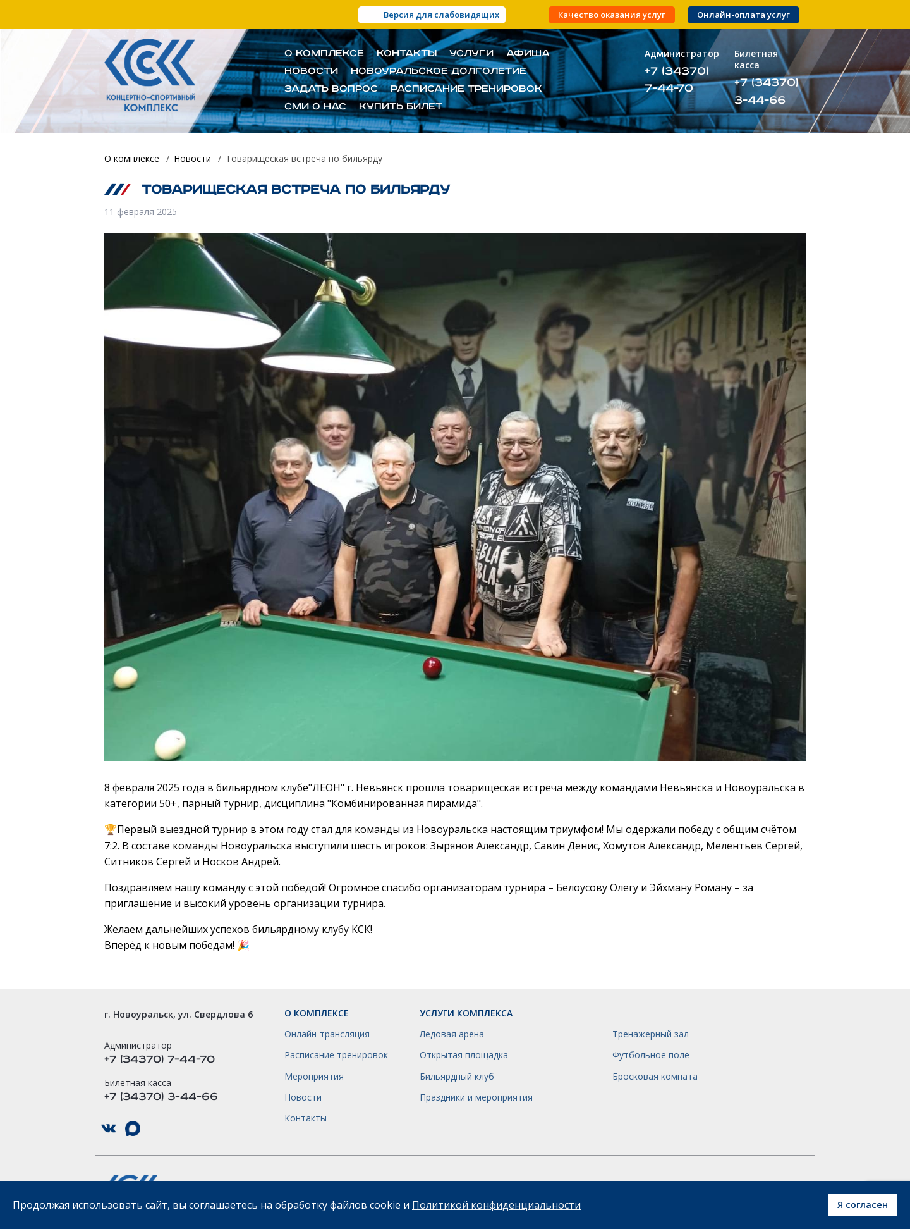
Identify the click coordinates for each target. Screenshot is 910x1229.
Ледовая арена (452, 1034)
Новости (311, 71)
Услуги (471, 53)
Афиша (528, 53)
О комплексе (324, 53)
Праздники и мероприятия (476, 1097)
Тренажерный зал (650, 1034)
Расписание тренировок (466, 89)
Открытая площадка (464, 1055)
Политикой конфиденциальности (496, 1205)
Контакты (407, 53)
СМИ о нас (315, 107)
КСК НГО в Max (132, 1128)
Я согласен (862, 1205)
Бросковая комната (655, 1076)
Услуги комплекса (466, 1013)
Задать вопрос (331, 89)
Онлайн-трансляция (327, 1034)
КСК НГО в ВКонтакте (108, 1128)
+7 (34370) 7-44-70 (677, 80)
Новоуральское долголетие (438, 71)
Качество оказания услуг (611, 14)
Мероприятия (314, 1076)
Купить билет (400, 107)
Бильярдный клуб (457, 1076)
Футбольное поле (650, 1055)
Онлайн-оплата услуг (743, 14)
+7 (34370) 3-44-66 (766, 91)
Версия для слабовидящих (441, 14)
